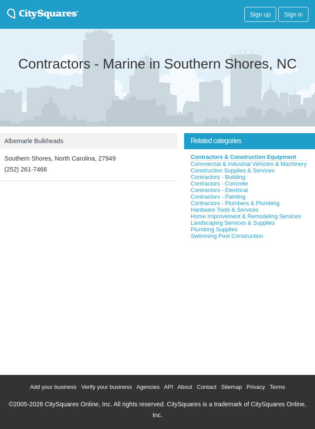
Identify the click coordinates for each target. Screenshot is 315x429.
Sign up (260, 14)
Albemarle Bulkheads (33, 140)
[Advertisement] (249, 305)
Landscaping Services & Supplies (233, 223)
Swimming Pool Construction (227, 236)
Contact (206, 387)
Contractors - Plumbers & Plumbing (235, 203)
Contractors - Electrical (219, 190)
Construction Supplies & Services (232, 170)
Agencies (147, 387)
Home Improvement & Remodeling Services (246, 216)
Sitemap (231, 387)
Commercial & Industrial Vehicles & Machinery (249, 164)
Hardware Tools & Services (225, 209)
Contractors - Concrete (219, 183)
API (168, 387)
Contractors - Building (218, 177)
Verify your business (106, 387)
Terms (277, 387)
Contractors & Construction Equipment (243, 157)
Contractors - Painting (218, 196)
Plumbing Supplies (214, 229)
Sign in (293, 14)
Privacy (256, 387)
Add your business (53, 387)
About (185, 387)
